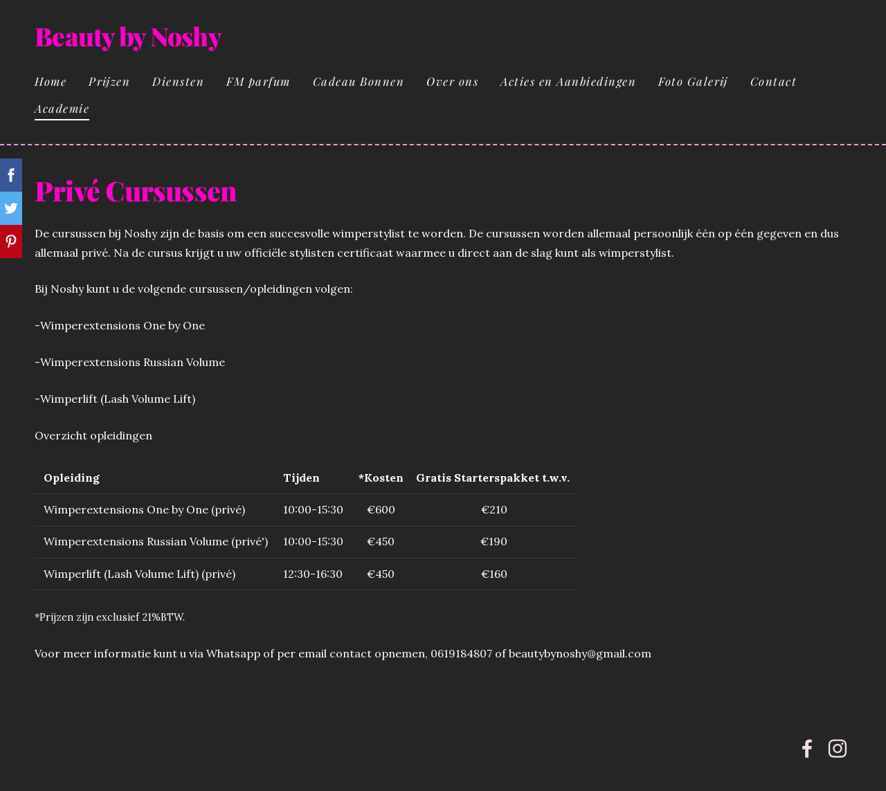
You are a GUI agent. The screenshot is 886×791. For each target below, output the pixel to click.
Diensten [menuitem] (178, 81)
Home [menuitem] (50, 81)
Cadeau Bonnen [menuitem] (359, 81)
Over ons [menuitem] (452, 81)
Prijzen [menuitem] (109, 81)
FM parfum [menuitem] (258, 81)
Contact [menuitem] (773, 81)
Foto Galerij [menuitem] (693, 81)
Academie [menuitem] (62, 108)
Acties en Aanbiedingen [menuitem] (568, 81)
